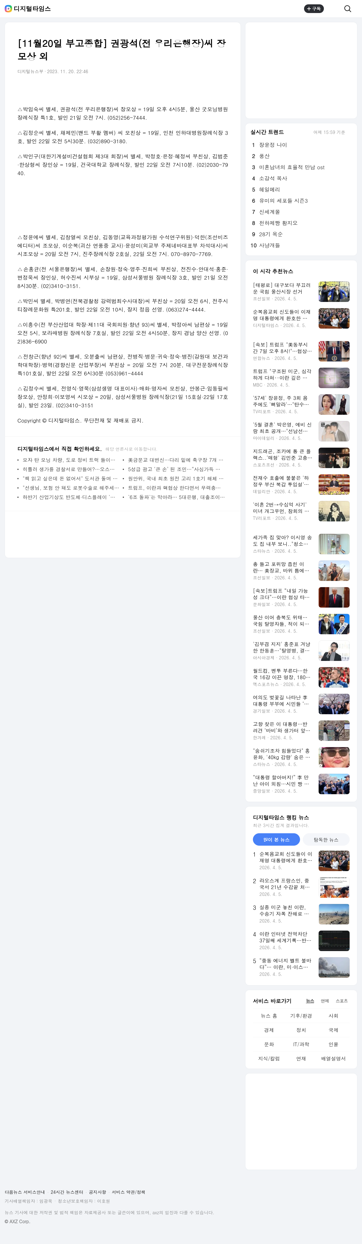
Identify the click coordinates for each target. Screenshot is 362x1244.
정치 (301, 1030)
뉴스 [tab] (310, 1001)
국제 (333, 1030)
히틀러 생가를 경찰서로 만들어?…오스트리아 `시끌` (71, 469)
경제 (269, 1030)
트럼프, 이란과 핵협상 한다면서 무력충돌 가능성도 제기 (176, 487)
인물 (333, 1044)
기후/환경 (301, 1015)
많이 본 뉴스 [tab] (276, 839)
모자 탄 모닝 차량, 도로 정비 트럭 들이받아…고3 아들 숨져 (71, 459)
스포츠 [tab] (342, 1001)
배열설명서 (333, 1058)
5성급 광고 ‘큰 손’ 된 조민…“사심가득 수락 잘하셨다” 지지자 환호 (176, 469)
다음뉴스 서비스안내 (25, 1192)
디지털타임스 (32, 9)
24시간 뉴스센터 (67, 1192)
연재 (301, 1058)
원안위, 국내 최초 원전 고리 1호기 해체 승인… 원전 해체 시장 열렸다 (176, 478)
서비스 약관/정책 (129, 1192)
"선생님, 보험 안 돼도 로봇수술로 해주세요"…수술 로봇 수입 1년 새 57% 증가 (71, 487)
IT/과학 (301, 1044)
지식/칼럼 (269, 1058)
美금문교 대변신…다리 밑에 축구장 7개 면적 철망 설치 (176, 459)
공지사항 (97, 1192)
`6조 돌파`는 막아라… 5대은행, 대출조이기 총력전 (176, 497)
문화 (269, 1044)
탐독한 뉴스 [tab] (326, 839)
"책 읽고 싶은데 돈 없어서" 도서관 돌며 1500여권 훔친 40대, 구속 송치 (71, 478)
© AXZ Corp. (17, 1221)
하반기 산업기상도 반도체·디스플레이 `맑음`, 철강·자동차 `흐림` (71, 497)
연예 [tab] (325, 1001)
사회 (333, 1015)
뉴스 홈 (269, 1015)
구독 (314, 9)
